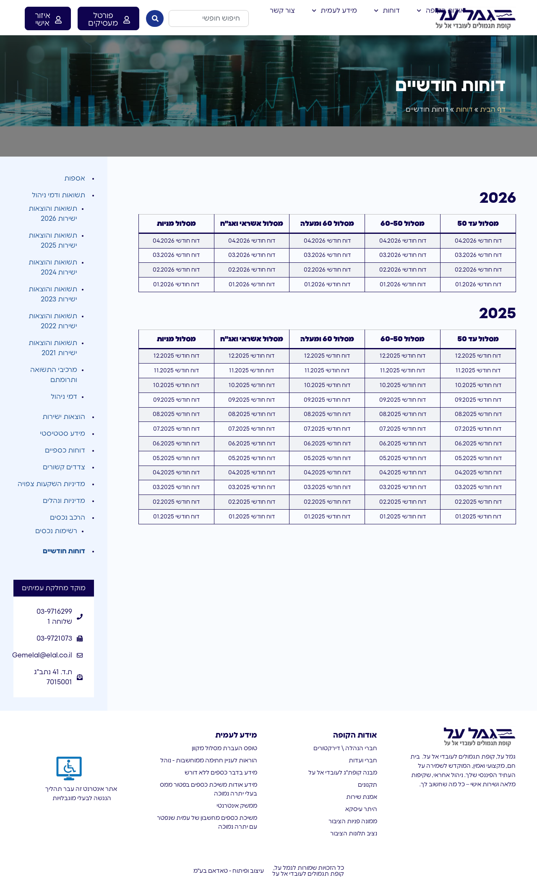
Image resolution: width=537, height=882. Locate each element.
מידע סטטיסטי (62, 433)
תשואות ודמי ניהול (58, 195)
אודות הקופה (440, 9)
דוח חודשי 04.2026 (478, 241)
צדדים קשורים (64, 467)
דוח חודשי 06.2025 (478, 444)
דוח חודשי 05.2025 (478, 458)
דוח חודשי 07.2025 (478, 429)
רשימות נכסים (56, 531)
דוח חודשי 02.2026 (478, 270)
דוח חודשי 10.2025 (478, 385)
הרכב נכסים (67, 517)
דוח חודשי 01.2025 (478, 517)
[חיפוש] (155, 18)
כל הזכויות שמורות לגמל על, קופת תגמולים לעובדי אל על (308, 871)
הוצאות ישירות (63, 417)
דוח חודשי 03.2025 (478, 487)
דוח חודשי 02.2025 (478, 502)
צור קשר (282, 9)
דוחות (387, 9)
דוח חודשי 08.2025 (478, 414)
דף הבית (493, 109)
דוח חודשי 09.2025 (478, 400)
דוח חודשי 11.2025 (478, 371)
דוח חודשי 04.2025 (478, 473)
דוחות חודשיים (64, 551)
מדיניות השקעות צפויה (51, 484)
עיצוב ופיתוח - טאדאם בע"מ (228, 871)
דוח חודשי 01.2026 (478, 285)
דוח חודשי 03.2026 (478, 255)
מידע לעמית (334, 9)
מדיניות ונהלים (64, 500)
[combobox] (208, 18)
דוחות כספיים (65, 450)
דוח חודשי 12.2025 (478, 356)
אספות (74, 178)
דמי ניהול (64, 396)
